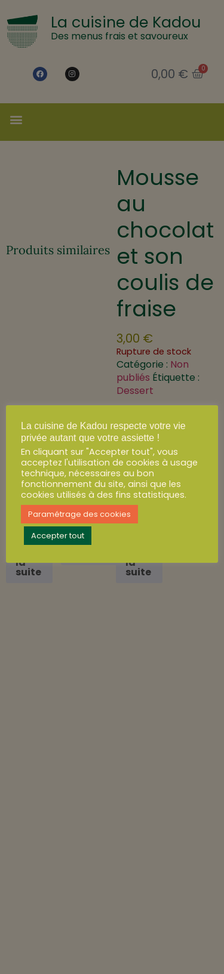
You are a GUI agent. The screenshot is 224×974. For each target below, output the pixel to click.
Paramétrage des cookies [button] (79, 514)
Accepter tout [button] (57, 535)
